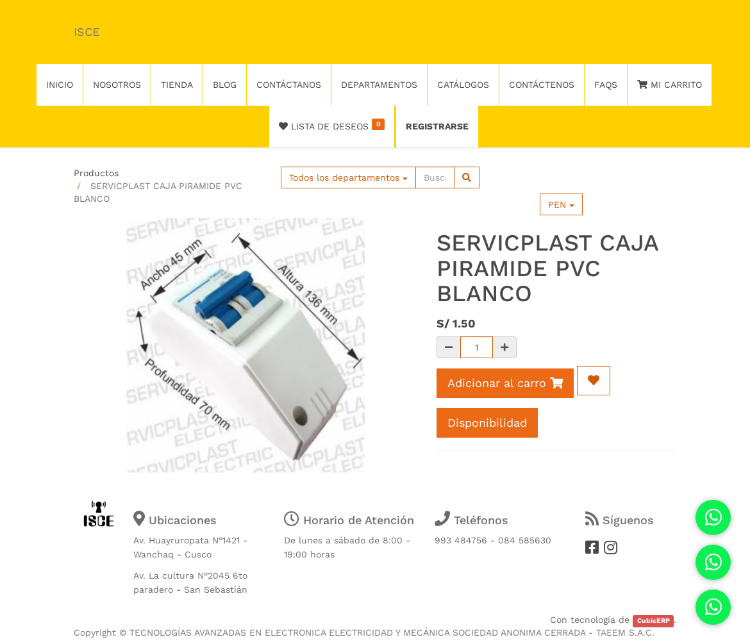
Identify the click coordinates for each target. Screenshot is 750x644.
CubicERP (653, 620)
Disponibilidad (487, 422)
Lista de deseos (332, 125)
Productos (96, 173)
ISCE (86, 31)
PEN (561, 204)
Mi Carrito (669, 84)
